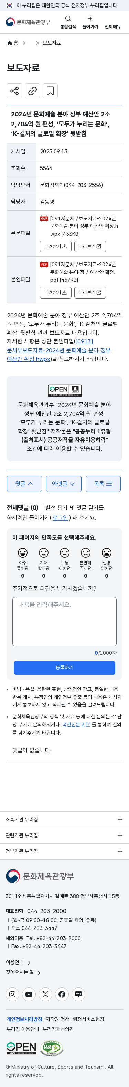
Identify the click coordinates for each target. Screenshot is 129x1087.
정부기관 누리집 (22, 851)
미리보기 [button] (90, 246)
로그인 (60, 517)
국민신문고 (76, 725)
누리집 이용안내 (23, 1029)
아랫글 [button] (63, 484)
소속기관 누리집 (22, 820)
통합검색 (68, 27)
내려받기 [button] (55, 246)
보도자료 (52, 43)
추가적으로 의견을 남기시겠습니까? (54, 588)
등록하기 (65, 668)
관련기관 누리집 (22, 835)
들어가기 (90, 27)
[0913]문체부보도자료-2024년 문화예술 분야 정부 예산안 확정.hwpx (59, 350)
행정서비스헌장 (88, 1019)
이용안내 (18, 962)
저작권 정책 (57, 1019)
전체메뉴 (113, 27)
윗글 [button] (24, 484)
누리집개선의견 (58, 1029)
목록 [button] (103, 484)
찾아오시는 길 (24, 972)
